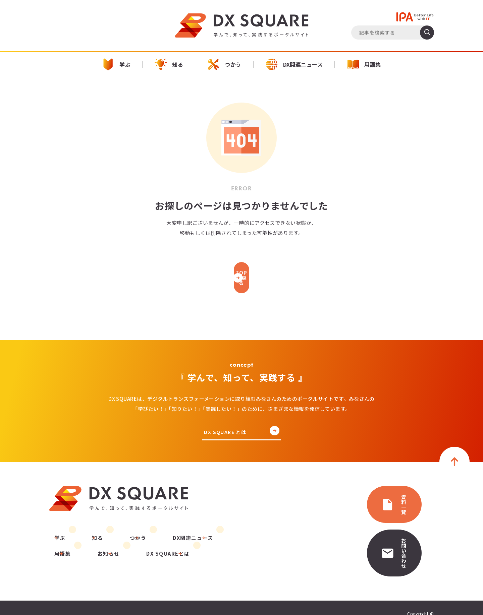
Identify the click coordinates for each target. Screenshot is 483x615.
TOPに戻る (241, 274)
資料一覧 (368, 493)
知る (169, 64)
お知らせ (60, 548)
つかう (224, 64)
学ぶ (116, 64)
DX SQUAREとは (114, 548)
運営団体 (119, 596)
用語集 (364, 64)
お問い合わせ (374, 524)
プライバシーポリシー (73, 596)
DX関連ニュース (294, 64)
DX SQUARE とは (226, 425)
